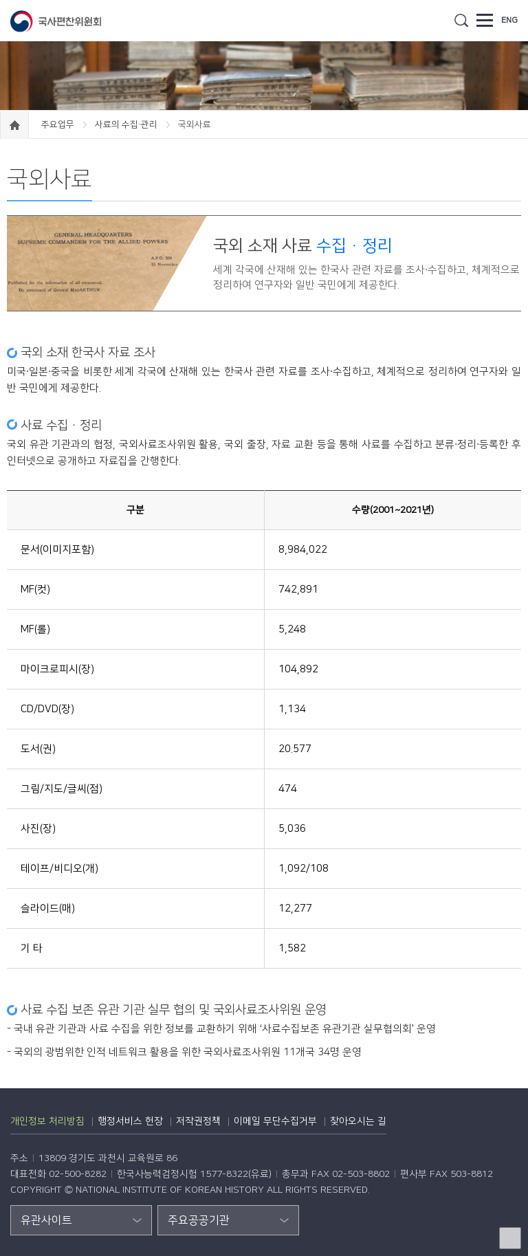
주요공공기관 (199, 1220)
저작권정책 (198, 1121)
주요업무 (58, 124)
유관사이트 (46, 1220)
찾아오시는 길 (358, 1121)
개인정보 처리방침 (47, 1121)
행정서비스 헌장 (130, 1121)
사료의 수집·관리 (127, 124)
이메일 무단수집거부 (275, 1121)
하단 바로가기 (0, 0)
